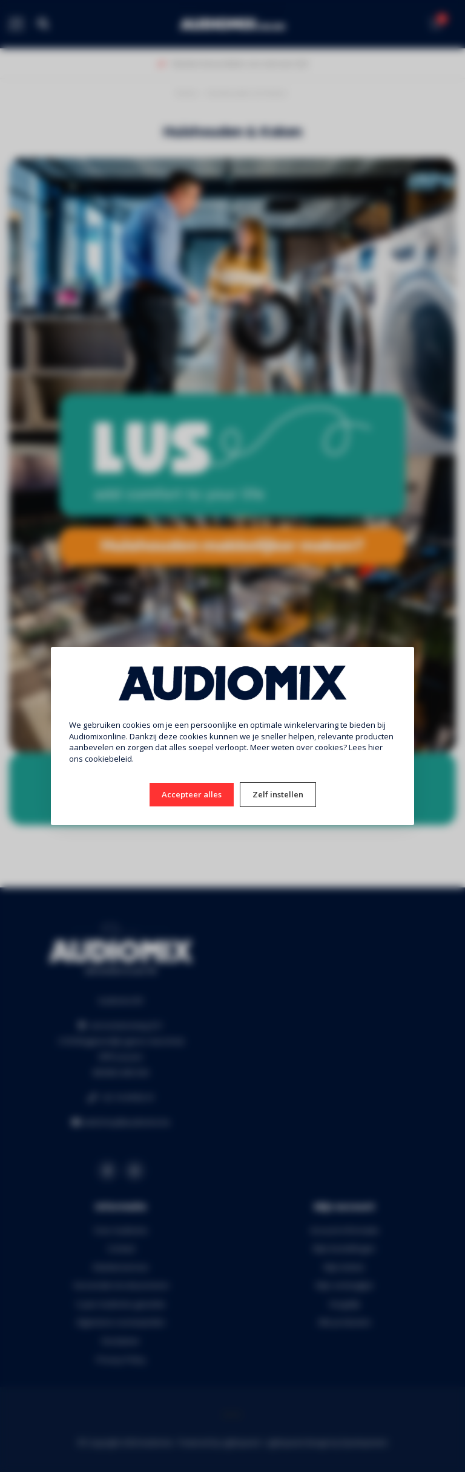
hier (375, 747)
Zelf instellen (277, 794)
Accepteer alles (192, 794)
